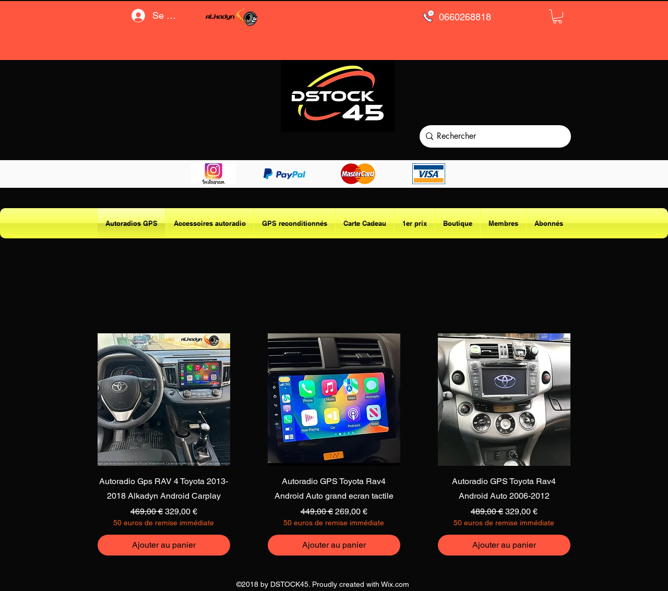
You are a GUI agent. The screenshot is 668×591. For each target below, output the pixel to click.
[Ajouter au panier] (164, 545)
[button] (557, 16)
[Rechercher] (493, 136)
